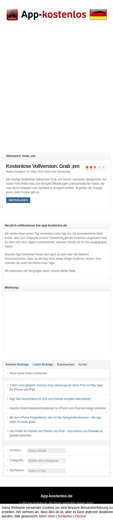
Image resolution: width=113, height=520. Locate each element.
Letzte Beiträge (43, 364)
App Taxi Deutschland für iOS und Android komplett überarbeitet (50, 399)
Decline (80, 516)
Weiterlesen (18, 200)
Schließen (65, 516)
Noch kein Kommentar (57, 171)
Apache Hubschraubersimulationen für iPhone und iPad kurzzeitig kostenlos (58, 408)
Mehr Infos (47, 516)
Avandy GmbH (85, 502)
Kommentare (65, 364)
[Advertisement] (56, 90)
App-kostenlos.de (56, 496)
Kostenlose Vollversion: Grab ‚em (42, 166)
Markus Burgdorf (15, 171)
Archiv (82, 364)
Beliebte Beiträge (17, 364)
